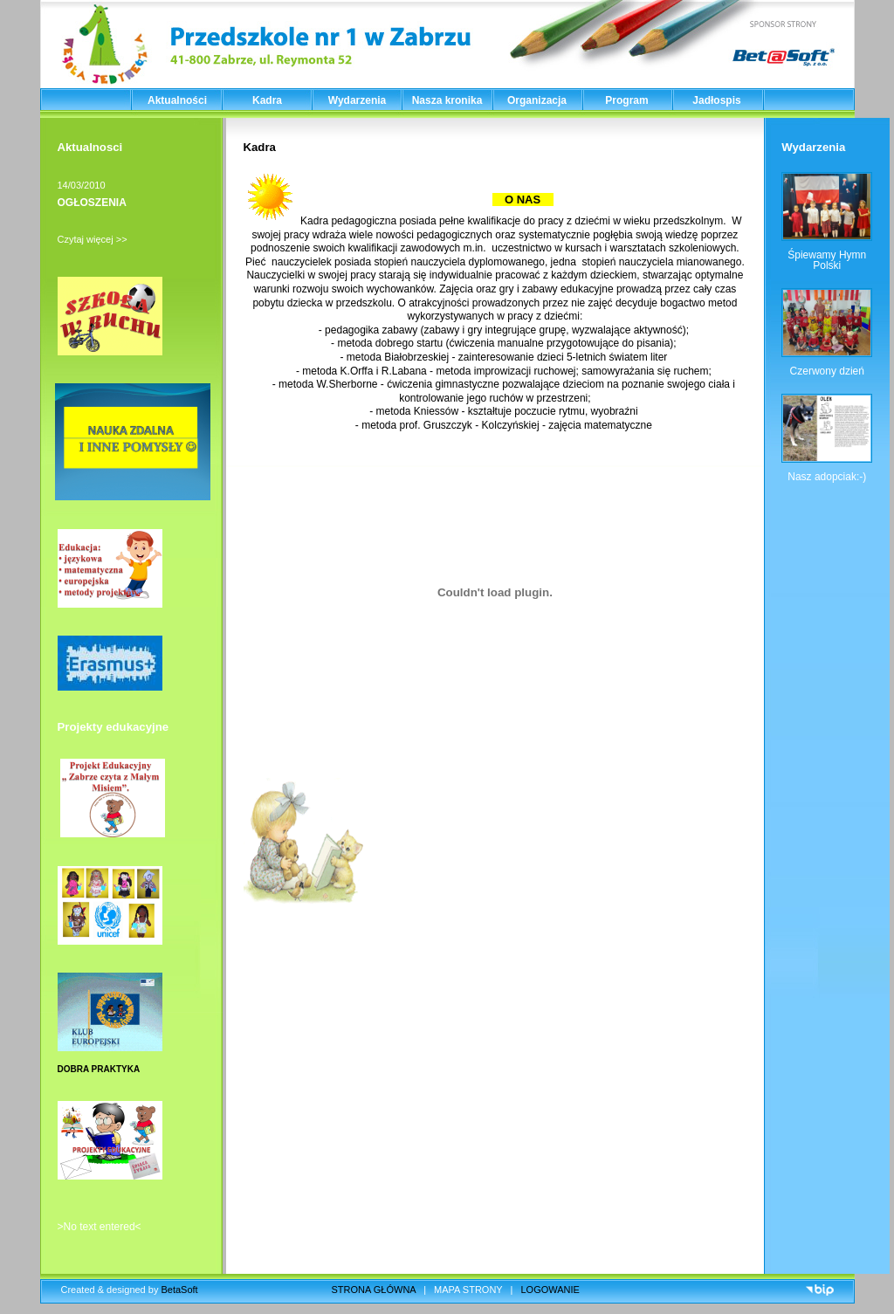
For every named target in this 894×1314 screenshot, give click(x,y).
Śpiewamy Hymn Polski (826, 260)
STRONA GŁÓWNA (374, 1289)
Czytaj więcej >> (92, 239)
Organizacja (537, 100)
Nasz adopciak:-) (826, 477)
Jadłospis (716, 100)
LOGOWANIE (550, 1289)
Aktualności (177, 100)
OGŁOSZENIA (92, 202)
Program (626, 100)
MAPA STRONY (468, 1289)
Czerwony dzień (827, 371)
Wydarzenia (357, 100)
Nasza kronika (447, 100)
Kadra (267, 100)
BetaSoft (179, 1289)
